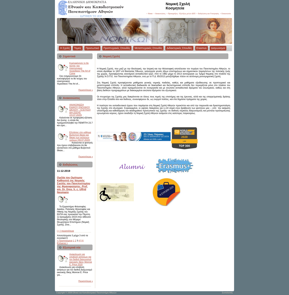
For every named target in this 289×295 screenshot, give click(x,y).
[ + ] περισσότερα (65, 231)
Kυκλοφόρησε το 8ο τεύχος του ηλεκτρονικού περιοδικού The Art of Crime (79, 68)
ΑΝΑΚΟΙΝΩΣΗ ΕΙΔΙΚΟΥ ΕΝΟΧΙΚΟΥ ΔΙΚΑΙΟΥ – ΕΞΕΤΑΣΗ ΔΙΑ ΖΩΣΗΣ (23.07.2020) (79, 109)
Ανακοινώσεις (160, 14)
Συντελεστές (227, 293)
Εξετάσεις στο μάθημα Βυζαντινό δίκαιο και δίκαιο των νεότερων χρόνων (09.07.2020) (80, 136)
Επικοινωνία (226, 14)
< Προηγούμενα (64, 240)
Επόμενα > (62, 243)
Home (150, 14)
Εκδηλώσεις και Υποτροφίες (208, 14)
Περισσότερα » (85, 90)
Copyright (60, 293)
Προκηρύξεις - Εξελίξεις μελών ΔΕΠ (181, 14)
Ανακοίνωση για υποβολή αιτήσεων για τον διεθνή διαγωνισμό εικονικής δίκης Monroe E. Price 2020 (80, 259)
